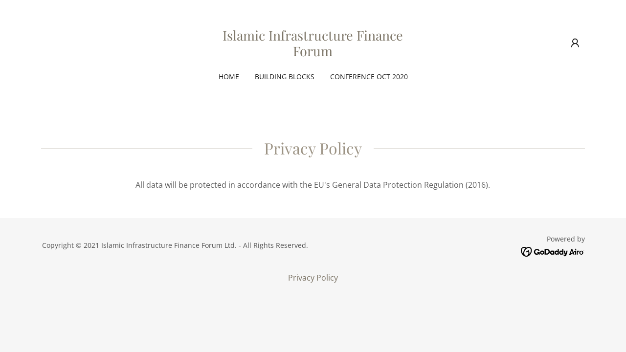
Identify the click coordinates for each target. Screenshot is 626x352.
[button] (575, 43)
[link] (313, 53)
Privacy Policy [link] (313, 277)
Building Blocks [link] (284, 76)
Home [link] (229, 76)
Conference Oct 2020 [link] (369, 76)
